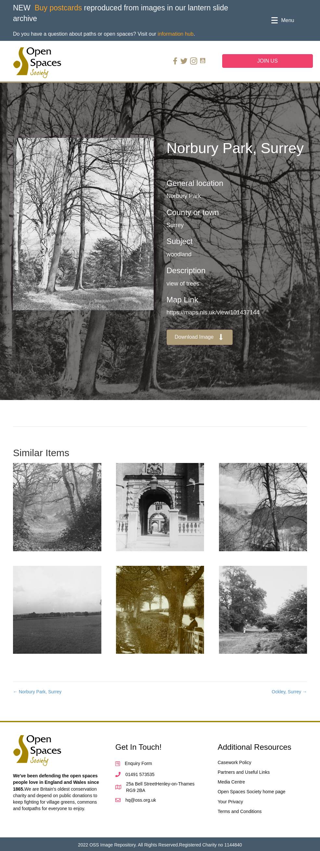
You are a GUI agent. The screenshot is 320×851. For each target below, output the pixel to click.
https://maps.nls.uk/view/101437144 (213, 312)
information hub (175, 34)
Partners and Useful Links (244, 772)
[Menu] (283, 20)
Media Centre (231, 781)
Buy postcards (58, 8)
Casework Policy (234, 762)
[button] (200, 337)
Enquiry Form (138, 763)
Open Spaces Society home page (252, 791)
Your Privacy (230, 801)
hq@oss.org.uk (140, 800)
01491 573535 (140, 774)
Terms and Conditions (240, 811)
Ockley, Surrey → (289, 691)
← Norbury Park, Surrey (37, 691)
